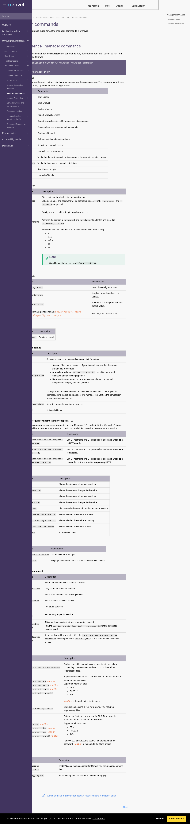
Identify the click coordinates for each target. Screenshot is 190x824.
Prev (39, 807)
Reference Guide (17, 65)
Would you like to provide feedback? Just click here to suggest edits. (111, 795)
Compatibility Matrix (11, 139)
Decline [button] (160, 818)
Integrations (17, 46)
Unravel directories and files (15, 87)
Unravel (151, 6)
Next (157, 807)
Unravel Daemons (14, 75)
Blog (139, 6)
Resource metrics (14, 111)
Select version (169, 6)
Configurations (17, 51)
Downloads (16, 145)
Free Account (124, 6)
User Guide (17, 56)
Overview (6, 25)
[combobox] (16, 16)
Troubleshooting (17, 60)
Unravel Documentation (16, 40)
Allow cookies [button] (176, 818)
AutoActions (18, 80)
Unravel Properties (18, 98)
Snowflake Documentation (55, 17)
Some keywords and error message (15, 104)
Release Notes (16, 132)
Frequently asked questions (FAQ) (18, 117)
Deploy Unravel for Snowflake (16, 32)
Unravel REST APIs (18, 70)
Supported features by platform (16, 126)
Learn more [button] (98, 818)
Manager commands (16, 93)
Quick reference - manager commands (175, 21)
